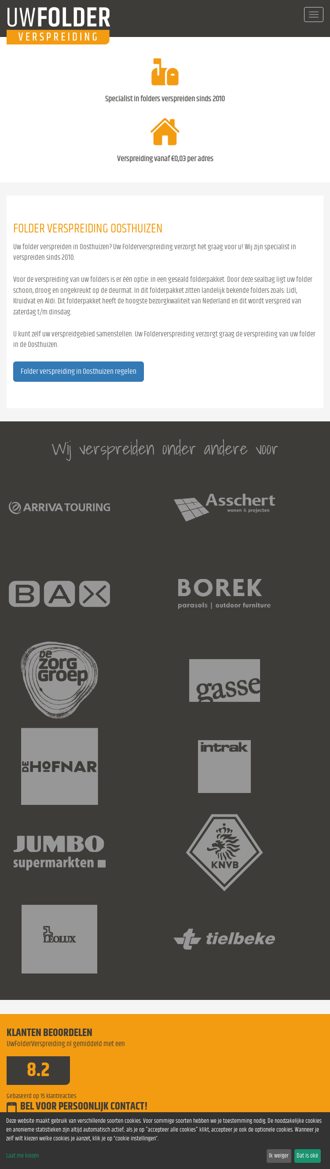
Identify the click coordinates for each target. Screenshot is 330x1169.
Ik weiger (279, 1156)
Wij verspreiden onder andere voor (165, 448)
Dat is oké (307, 1156)
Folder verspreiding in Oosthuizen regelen (78, 372)
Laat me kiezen (22, 1156)
